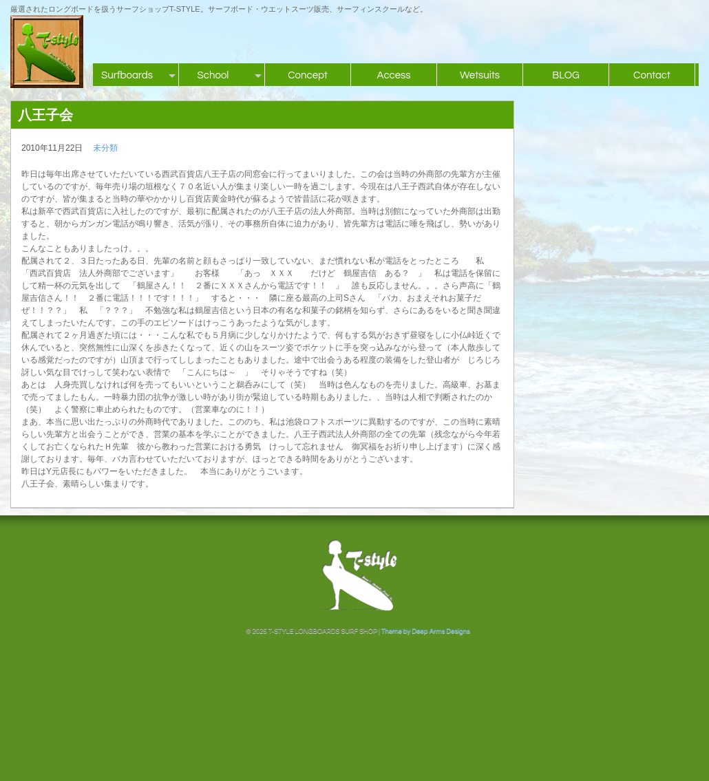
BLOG (566, 75)
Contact (651, 75)
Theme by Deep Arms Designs (425, 631)
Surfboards (127, 75)
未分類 (105, 148)
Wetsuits (480, 75)
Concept (308, 75)
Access (393, 75)
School (213, 75)
